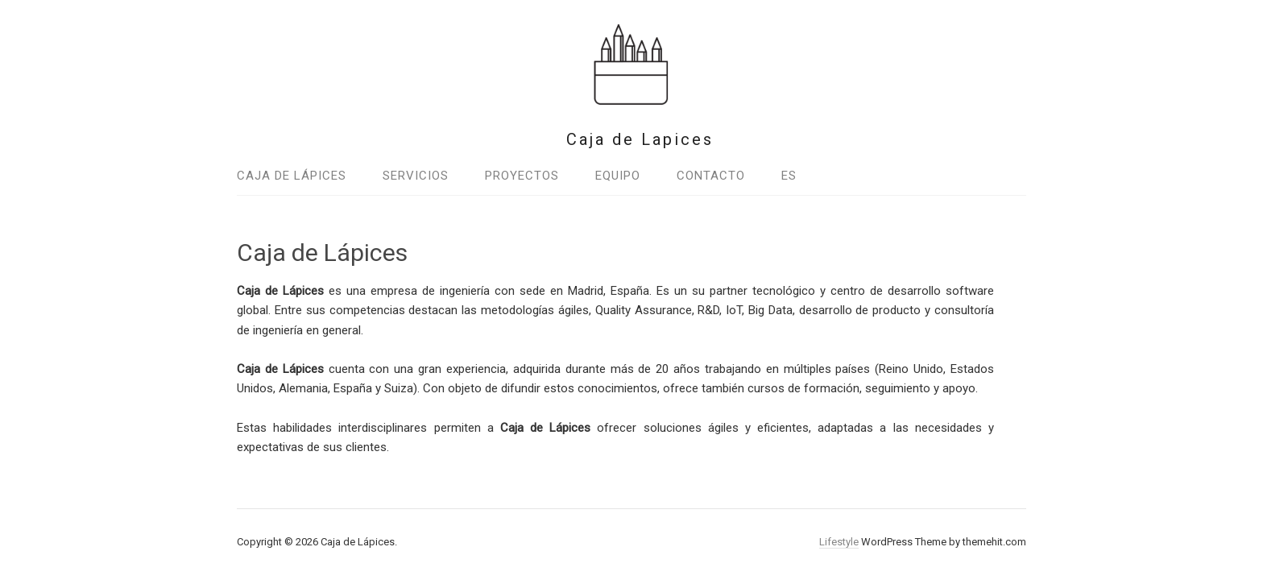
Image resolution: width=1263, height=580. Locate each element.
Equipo (617, 175)
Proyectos (522, 175)
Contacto (711, 175)
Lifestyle (839, 542)
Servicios (416, 175)
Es (789, 175)
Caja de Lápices (291, 175)
